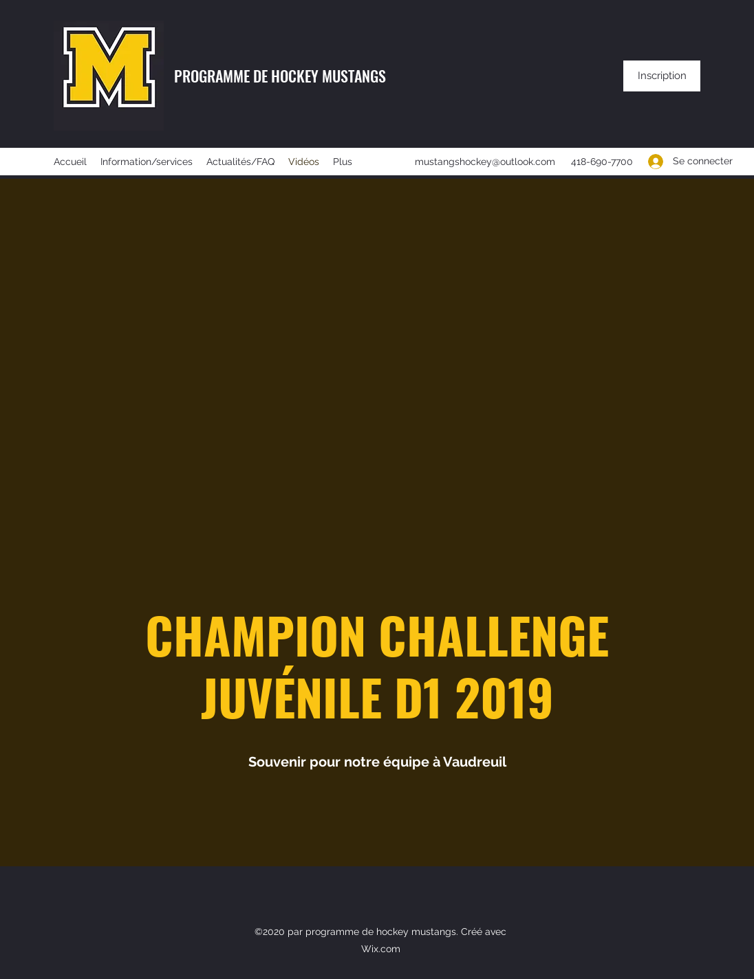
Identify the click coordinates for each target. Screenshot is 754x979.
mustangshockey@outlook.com (485, 161)
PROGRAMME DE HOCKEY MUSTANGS (280, 76)
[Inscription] (661, 75)
